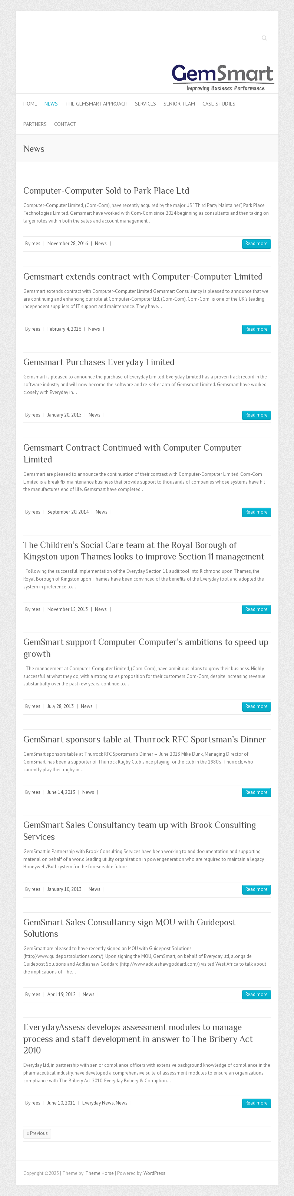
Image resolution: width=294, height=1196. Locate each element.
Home (30, 103)
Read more (256, 243)
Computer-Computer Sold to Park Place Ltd (106, 191)
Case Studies (218, 103)
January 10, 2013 (64, 889)
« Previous (37, 1133)
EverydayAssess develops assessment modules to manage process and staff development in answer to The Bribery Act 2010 (138, 1038)
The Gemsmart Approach (96, 103)
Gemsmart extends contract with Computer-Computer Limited (143, 276)
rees (36, 243)
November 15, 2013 (67, 609)
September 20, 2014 (68, 512)
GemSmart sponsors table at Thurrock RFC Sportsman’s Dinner (144, 739)
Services (145, 103)
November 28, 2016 (67, 243)
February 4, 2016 (64, 329)
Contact (65, 124)
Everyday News (98, 1103)
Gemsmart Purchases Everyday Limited (99, 362)
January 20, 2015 (64, 415)
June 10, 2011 (61, 1103)
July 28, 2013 (60, 706)
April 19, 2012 (61, 994)
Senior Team (179, 103)
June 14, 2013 (61, 792)
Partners (35, 124)
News (51, 103)
